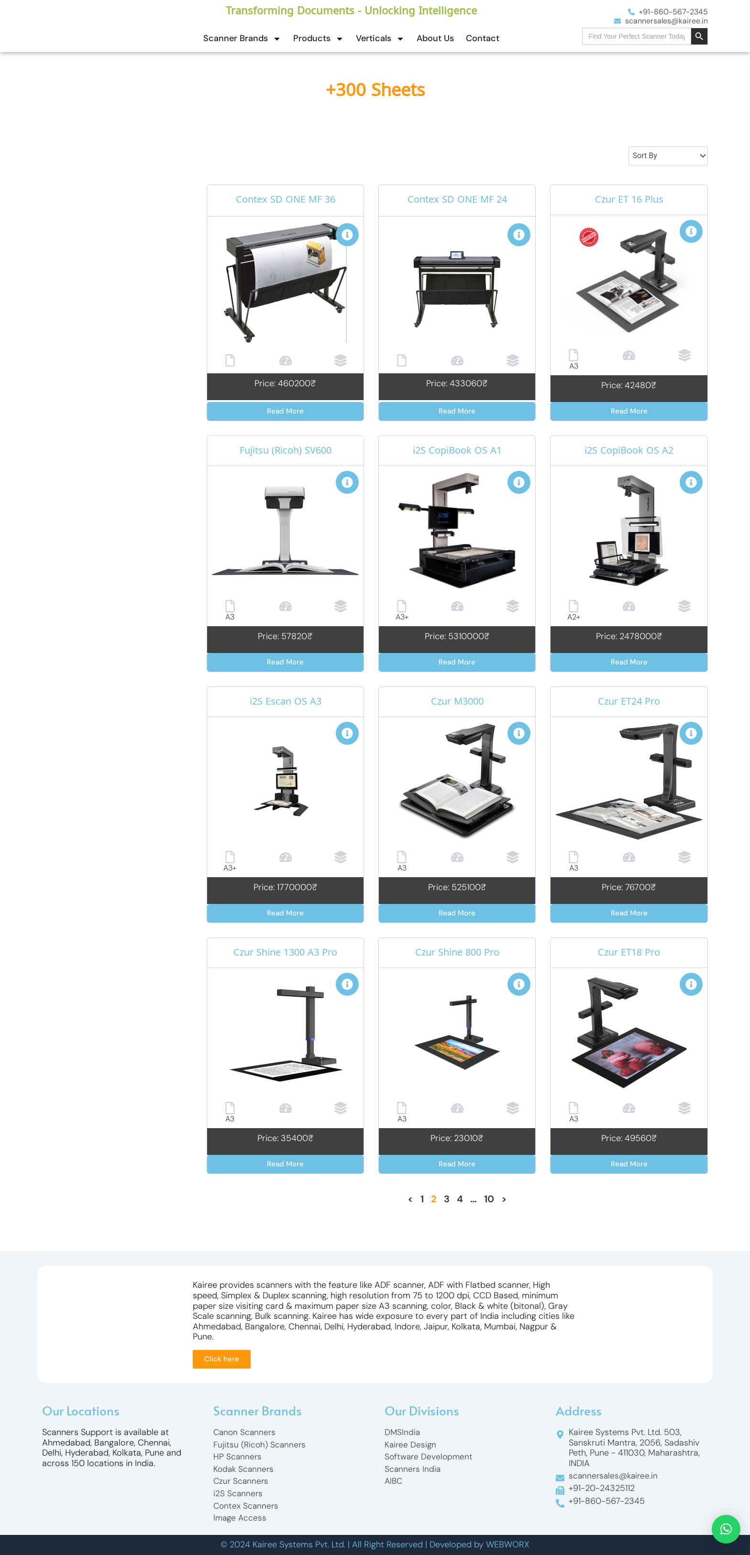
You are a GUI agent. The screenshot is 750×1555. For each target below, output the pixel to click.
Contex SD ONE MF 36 (285, 200)
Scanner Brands (242, 38)
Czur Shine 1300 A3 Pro (285, 953)
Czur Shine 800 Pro (457, 953)
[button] (726, 1529)
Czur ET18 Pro (629, 953)
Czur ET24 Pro (629, 702)
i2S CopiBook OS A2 (629, 451)
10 (489, 1199)
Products (318, 38)
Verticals (380, 38)
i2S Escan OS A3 (285, 702)
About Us (435, 38)
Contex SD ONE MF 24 (457, 200)
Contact (482, 38)
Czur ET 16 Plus (629, 200)
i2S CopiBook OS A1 (457, 451)
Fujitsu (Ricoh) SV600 (285, 451)
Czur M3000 (457, 702)
